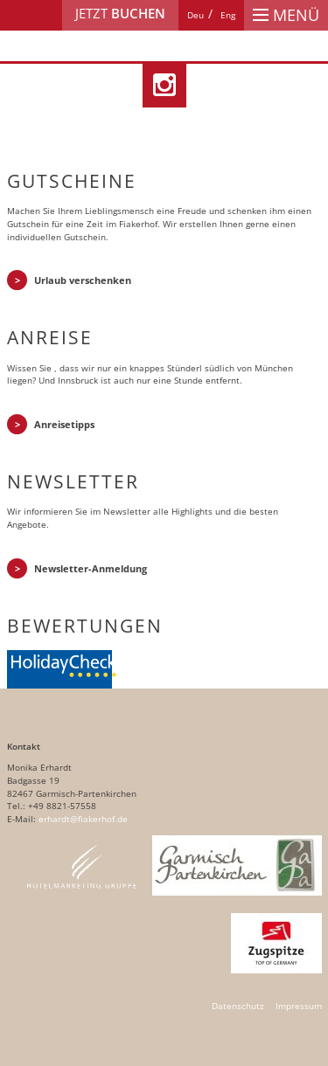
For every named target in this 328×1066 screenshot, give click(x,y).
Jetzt (120, 13)
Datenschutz (238, 1006)
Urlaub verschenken (82, 280)
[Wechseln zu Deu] (195, 15)
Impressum (299, 1006)
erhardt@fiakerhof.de (83, 819)
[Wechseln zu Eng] (227, 15)
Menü (286, 14)
